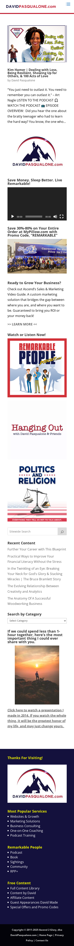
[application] (37, 203)
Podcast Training (22, 835)
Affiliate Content (22, 897)
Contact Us (42, 940)
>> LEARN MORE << (22, 324)
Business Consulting (25, 826)
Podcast (16, 852)
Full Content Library (24, 888)
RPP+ (14, 871)
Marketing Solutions (25, 821)
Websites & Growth (24, 816)
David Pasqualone (23, 80)
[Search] (62, 531)
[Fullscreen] (62, 217)
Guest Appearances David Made (34, 902)
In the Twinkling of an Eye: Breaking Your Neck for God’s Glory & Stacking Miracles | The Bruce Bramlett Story (34, 573)
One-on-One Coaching (26, 830)
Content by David (23, 893)
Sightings (17, 862)
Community (19, 866)
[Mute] (55, 217)
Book (14, 857)
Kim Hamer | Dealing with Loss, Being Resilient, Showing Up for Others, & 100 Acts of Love (32, 73)
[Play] (13, 217)
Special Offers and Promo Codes (34, 907)
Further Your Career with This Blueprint (36, 549)
